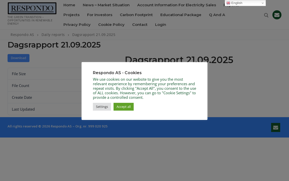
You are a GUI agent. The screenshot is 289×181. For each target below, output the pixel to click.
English (234, 3)
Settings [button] (102, 106)
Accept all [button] (124, 106)
